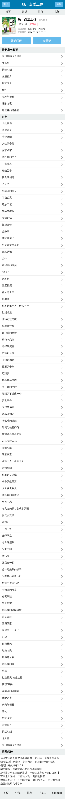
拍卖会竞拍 (32, 515)
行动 (32, 637)
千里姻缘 (32, 136)
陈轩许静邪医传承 (45, 761)
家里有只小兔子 (32, 630)
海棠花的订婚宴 (32, 110)
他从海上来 (32, 292)
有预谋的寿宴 (32, 589)
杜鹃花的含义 (32, 191)
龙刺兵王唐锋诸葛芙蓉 (47, 758)
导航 (59, 4)
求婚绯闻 (32, 468)
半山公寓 (32, 197)
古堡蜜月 (32, 76)
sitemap (57, 792)
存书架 (47, 40)
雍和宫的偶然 (32, 265)
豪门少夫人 (39, 780)
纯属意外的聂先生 (32, 434)
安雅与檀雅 (32, 96)
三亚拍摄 (32, 285)
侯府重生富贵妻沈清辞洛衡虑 (16, 758)
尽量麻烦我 (32, 542)
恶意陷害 (32, 603)
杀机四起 (32, 616)
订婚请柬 (32, 312)
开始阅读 (16, 40)
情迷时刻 (32, 69)
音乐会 (32, 556)
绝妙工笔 (32, 204)
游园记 (32, 522)
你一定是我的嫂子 (32, 569)
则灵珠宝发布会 (32, 245)
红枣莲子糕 (32, 657)
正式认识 (32, 251)
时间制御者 (39, 776)
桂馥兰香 (32, 170)
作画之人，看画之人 (32, 461)
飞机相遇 (32, 123)
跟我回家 (32, 623)
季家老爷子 (32, 238)
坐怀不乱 (32, 535)
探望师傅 (32, 224)
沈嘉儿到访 (32, 414)
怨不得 (32, 278)
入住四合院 (32, 143)
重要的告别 (32, 366)
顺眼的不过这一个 (32, 393)
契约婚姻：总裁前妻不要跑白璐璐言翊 (21, 769)
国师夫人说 (24, 776)
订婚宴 (32, 373)
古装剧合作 (32, 353)
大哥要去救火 (32, 488)
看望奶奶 (32, 218)
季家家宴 (32, 454)
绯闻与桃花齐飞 (32, 427)
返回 (5, 4)
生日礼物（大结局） (37, 29)
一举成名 (32, 164)
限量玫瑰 (32, 447)
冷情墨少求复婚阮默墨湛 (13, 772)
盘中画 (32, 231)
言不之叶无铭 (7, 776)
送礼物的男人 (32, 157)
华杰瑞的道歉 (32, 420)
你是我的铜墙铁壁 (32, 610)
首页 (8, 11)
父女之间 (32, 549)
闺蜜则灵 (32, 130)
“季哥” (32, 272)
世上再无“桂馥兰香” (32, 677)
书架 (57, 11)
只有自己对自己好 (32, 576)
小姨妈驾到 (32, 360)
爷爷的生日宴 (32, 481)
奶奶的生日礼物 (32, 583)
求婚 (32, 670)
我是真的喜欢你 (32, 495)
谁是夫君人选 (32, 441)
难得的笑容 (32, 346)
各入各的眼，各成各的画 (32, 508)
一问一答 (32, 529)
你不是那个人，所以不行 (32, 305)
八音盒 (32, 184)
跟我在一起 (32, 562)
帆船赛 (32, 299)
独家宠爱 (32, 83)
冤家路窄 (32, 150)
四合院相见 (32, 177)
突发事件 (32, 400)
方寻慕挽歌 (54, 780)
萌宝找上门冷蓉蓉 (10, 761)
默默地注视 (32, 326)
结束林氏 (32, 643)
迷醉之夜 (32, 103)
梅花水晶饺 (32, 339)
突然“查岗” (32, 684)
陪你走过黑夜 (32, 319)
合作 (32, 258)
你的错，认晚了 (32, 474)
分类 (24, 11)
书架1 (42, 792)
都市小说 (23, 24)
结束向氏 (32, 650)
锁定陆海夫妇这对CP (11, 765)
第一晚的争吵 (32, 387)
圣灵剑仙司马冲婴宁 (11, 783)
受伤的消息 (32, 407)
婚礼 (32, 90)
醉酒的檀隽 (32, 211)
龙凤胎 (32, 63)
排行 (40, 11)
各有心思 (32, 501)
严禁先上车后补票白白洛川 (44, 772)
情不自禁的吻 (32, 380)
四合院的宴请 (32, 333)
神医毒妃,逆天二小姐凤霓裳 (15, 780)
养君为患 (27, 761)
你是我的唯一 (32, 664)
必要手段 (32, 596)
